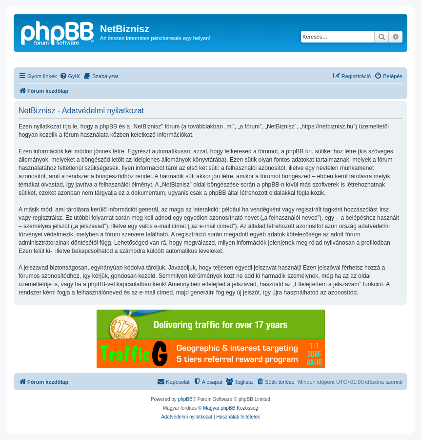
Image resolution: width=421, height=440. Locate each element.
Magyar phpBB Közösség (230, 408)
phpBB (185, 399)
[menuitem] (70, 76)
